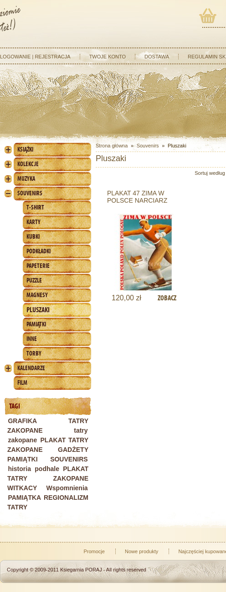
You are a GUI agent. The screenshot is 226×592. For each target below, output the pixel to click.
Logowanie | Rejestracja (35, 56)
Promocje (93, 551)
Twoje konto (107, 56)
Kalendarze (31, 368)
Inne (31, 339)
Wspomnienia (67, 488)
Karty (33, 222)
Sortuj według (210, 173)
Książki (25, 149)
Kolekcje (28, 164)
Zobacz (167, 297)
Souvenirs (29, 193)
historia (19, 468)
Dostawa (156, 56)
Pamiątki (36, 324)
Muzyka (26, 179)
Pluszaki (38, 309)
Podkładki (38, 251)
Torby (33, 353)
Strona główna (112, 145)
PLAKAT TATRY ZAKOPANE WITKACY (47, 478)
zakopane (22, 440)
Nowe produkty (141, 551)
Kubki (33, 237)
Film (22, 383)
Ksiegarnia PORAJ (81, 569)
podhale (47, 468)
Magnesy (37, 295)
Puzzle (34, 280)
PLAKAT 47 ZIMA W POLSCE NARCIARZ (137, 196)
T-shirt (35, 207)
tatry (80, 430)
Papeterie (38, 266)
